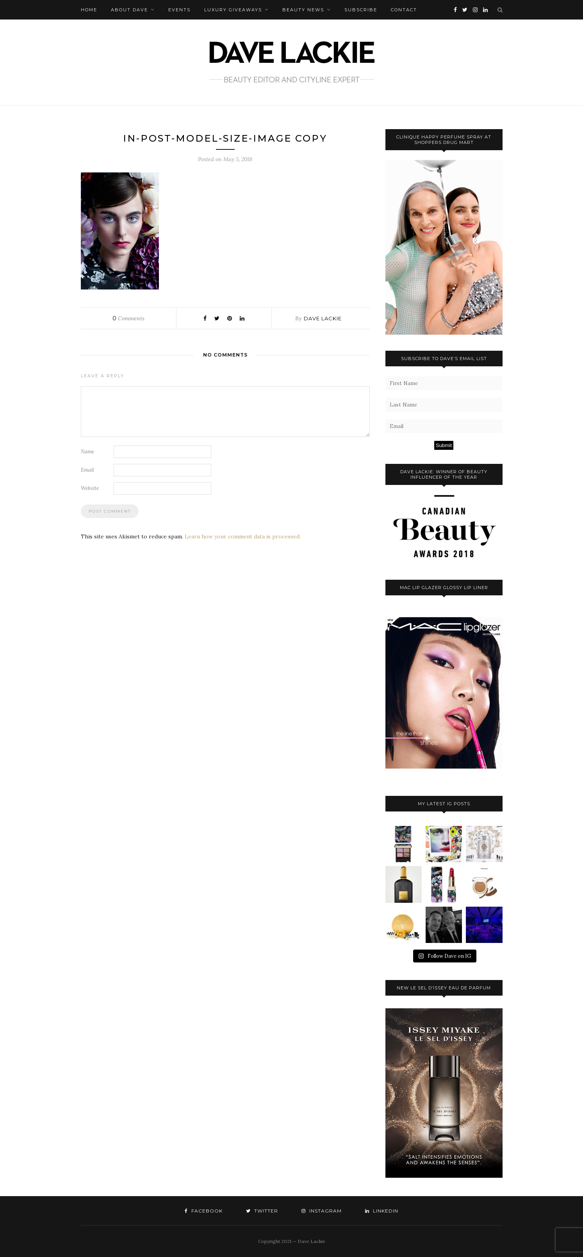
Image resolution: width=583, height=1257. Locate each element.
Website (90, 488)
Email (87, 470)
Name (87, 451)
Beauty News (303, 9)
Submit (444, 445)
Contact (404, 9)
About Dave (129, 9)
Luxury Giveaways (233, 9)
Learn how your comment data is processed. (243, 536)
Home (89, 9)
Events (179, 9)
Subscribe (360, 9)
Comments (128, 318)
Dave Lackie (323, 318)
